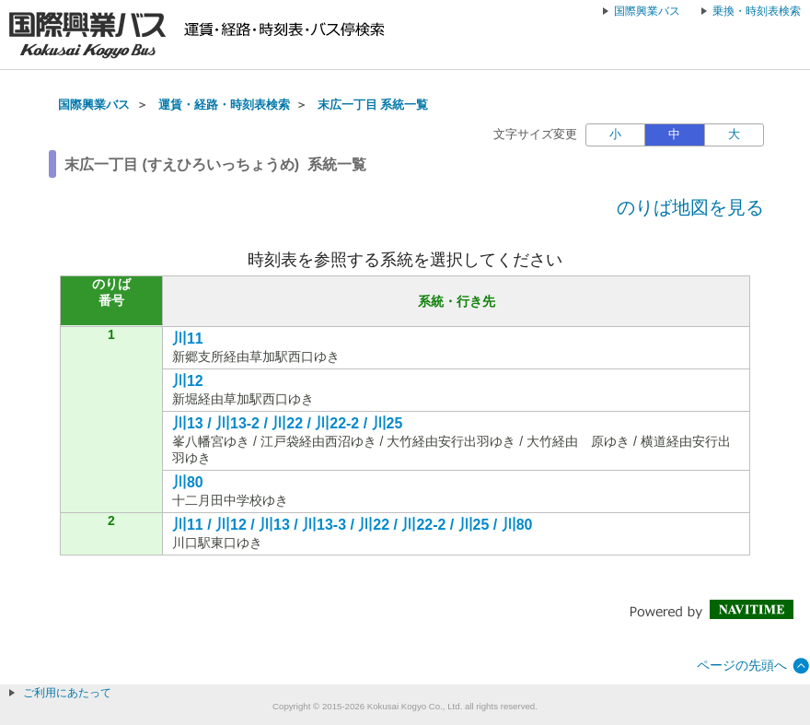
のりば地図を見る (690, 207)
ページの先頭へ (742, 665)
